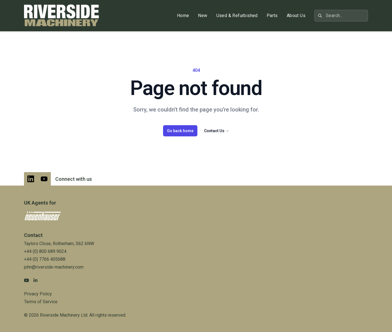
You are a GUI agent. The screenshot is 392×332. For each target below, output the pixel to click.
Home (183, 15)
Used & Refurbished (237, 15)
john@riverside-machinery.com (53, 267)
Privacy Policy (38, 294)
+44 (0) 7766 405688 (44, 259)
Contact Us (216, 131)
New (202, 15)
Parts (272, 15)
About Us (296, 15)
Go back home (180, 131)
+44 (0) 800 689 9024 (45, 251)
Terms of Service (41, 301)
